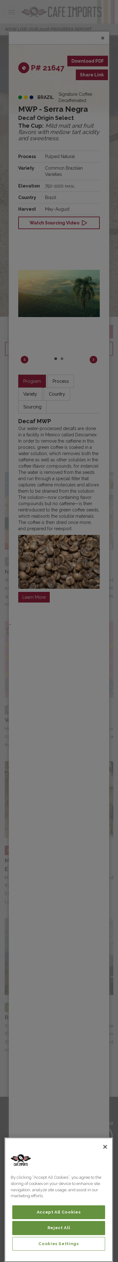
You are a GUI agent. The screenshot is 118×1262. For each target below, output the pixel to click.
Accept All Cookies (59, 1212)
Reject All (59, 1227)
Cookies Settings (58, 1243)
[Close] (105, 1147)
